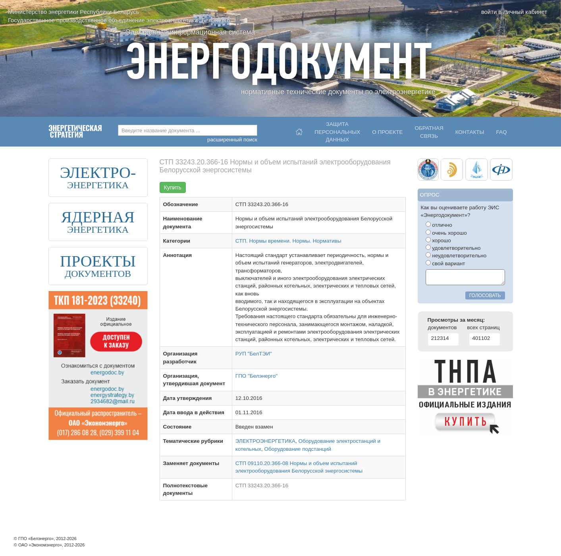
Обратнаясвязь (428, 132)
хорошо (438, 240)
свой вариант (445, 263)
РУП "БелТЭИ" (253, 354)
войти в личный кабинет (514, 12)
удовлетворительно (453, 248)
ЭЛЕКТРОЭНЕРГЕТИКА (265, 441)
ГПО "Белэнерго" (256, 376)
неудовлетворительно (456, 255)
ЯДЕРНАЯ (98, 217)
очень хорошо (446, 233)
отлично (439, 225)
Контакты (469, 132)
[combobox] (187, 130)
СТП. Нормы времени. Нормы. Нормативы (288, 241)
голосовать (485, 295)
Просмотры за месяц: (456, 320)
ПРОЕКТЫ (98, 261)
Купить (172, 187)
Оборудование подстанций (298, 449)
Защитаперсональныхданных (337, 130)
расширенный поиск (232, 140)
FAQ (501, 132)
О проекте (387, 132)
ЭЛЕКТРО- (98, 173)
